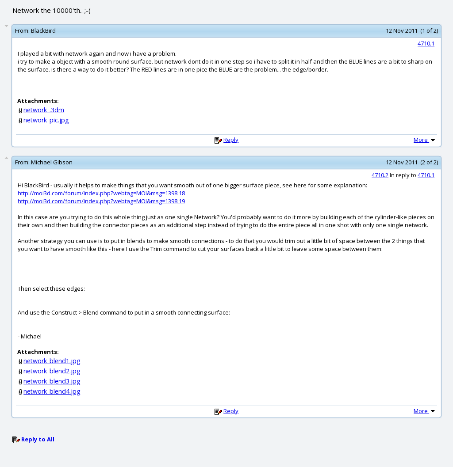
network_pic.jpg (46, 120)
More (425, 140)
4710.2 (380, 175)
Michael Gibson (52, 162)
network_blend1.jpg (52, 361)
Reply (230, 140)
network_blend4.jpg (52, 391)
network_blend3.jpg (52, 381)
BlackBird (43, 30)
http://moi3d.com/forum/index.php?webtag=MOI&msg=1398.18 (101, 193)
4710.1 (426, 43)
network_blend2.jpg (52, 371)
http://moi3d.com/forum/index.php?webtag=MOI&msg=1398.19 (101, 201)
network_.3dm (43, 110)
